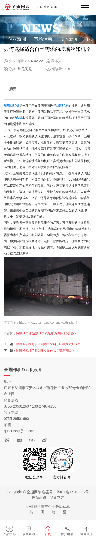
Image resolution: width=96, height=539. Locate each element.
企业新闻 (17, 39)
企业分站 (53, 509)
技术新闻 (69, 39)
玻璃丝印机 (23, 333)
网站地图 (64, 509)
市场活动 (43, 39)
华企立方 (57, 497)
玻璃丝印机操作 (65, 333)
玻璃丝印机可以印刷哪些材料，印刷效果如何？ (48, 344)
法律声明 (42, 509)
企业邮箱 (31, 509)
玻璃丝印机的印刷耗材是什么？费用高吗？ (45, 351)
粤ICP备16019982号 (73, 492)
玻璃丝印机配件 (43, 333)
